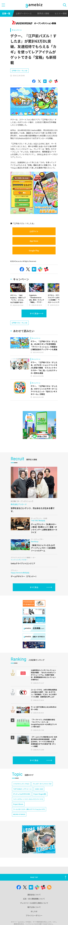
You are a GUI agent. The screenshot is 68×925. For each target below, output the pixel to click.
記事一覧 (6, 13)
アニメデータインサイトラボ (42, 790)
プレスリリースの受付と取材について (34, 909)
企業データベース (24, 13)
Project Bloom (18, 811)
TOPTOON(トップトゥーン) (22, 795)
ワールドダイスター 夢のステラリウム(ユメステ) (29, 816)
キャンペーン (17, 30)
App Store (34, 241)
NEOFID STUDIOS (19, 821)
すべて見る (34, 313)
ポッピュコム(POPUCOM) (21, 800)
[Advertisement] (27, 323)
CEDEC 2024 (39, 795)
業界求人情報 (43, 13)
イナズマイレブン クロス (21, 790)
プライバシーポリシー (34, 922)
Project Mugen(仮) (39, 800)
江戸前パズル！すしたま (19, 71)
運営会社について (34, 901)
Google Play (34, 250)
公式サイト (34, 231)
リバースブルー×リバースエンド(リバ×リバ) (28, 806)
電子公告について (34, 914)
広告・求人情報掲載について (34, 905)
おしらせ (34, 918)
